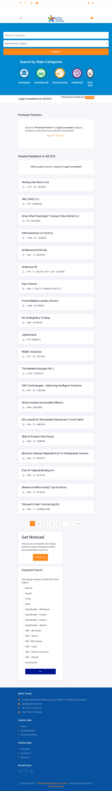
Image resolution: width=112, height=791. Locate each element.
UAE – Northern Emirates (37, 652)
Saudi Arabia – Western (36, 625)
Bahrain (28, 588)
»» (78, 523)
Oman (28, 598)
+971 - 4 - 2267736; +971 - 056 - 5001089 (45, 272)
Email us (40, 557)
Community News (27, 735)
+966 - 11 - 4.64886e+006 (38, 509)
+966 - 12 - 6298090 (35, 441)
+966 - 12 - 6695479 (35, 458)
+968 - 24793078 (34, 323)
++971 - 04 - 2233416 (36, 187)
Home (22, 726)
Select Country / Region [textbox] (16, 43)
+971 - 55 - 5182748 (35, 390)
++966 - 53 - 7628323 (36, 238)
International (31, 662)
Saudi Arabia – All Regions (37, 609)
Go (40, 671)
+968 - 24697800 (34, 407)
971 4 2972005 (33, 221)
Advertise (24, 749)
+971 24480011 (33, 339)
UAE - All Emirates (33, 641)
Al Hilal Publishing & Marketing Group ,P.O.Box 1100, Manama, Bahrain (52, 700)
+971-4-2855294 (34, 204)
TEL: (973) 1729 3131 (30, 708)
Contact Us (24, 753)
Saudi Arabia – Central (35, 614)
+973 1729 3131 (57, 136)
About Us (23, 757)
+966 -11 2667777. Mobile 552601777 (44, 289)
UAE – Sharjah (32, 657)
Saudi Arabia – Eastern (36, 620)
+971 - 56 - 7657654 (35, 356)
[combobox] (56, 43)
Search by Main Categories (41, 62)
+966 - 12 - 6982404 (35, 424)
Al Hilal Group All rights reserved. (52, 783)
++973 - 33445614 (34, 373)
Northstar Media (56, 786)
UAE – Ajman (31, 636)
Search (56, 51)
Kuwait (28, 593)
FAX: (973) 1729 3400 (30, 712)
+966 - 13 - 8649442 (35, 255)
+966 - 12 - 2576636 (35, 492)
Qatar (28, 604)
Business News (26, 730)
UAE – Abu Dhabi (33, 630)
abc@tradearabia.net (30, 704)
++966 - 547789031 (35, 306)
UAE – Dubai (31, 646)
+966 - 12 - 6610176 (35, 475)
